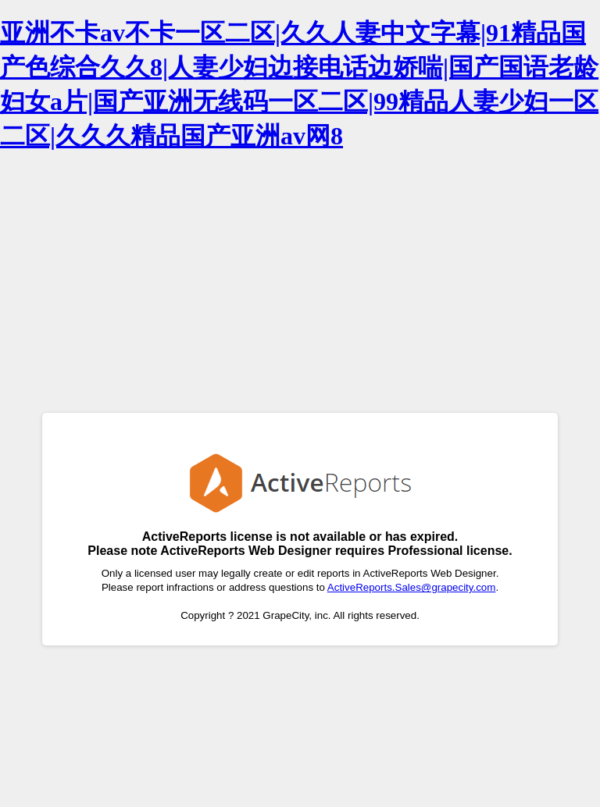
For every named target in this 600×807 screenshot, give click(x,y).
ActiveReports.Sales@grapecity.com (411, 587)
